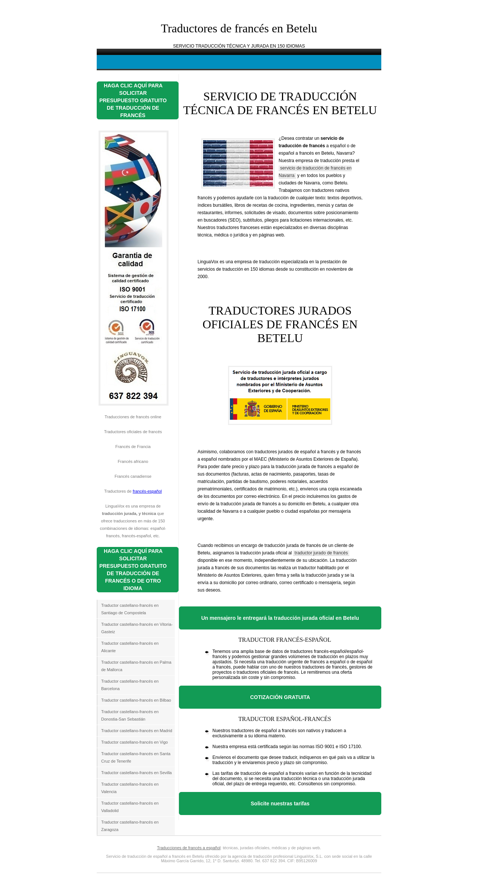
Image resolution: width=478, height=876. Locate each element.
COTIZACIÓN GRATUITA (280, 697)
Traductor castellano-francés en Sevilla (136, 772)
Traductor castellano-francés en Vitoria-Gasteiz (137, 628)
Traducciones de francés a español (189, 848)
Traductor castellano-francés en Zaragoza (129, 826)
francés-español (147, 491)
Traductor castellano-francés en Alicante (129, 647)
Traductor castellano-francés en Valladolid (129, 807)
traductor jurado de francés (321, 552)
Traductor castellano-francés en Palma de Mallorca (136, 666)
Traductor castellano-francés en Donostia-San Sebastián (129, 715)
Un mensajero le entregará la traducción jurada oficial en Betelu (280, 618)
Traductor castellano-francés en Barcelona (129, 685)
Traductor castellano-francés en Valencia (129, 788)
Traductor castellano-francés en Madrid (136, 730)
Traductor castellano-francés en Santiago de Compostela (129, 609)
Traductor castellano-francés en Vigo (134, 742)
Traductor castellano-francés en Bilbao (136, 700)
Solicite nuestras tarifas (280, 803)
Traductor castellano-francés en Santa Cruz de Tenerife (135, 757)
